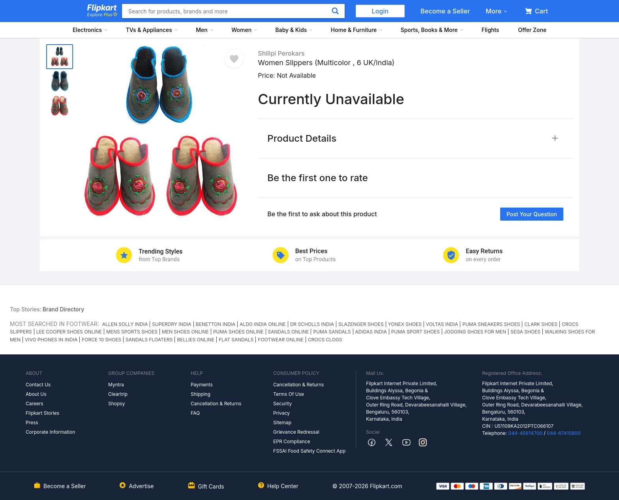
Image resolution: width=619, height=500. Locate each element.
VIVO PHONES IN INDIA (51, 340)
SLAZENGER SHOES (361, 324)
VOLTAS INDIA (442, 324)
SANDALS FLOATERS (149, 340)
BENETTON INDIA (215, 324)
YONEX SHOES (405, 324)
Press (32, 422)
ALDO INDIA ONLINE (263, 324)
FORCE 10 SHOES (101, 340)
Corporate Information (50, 432)
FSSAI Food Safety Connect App (309, 451)
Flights (490, 29)
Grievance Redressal (296, 432)
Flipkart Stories (42, 413)
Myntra (116, 385)
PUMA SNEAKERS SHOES (491, 324)
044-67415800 (564, 433)
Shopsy (116, 403)
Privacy (281, 413)
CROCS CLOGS (325, 340)
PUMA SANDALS (332, 332)
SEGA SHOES (525, 332)
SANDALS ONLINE (288, 332)
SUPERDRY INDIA (171, 324)
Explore (102, 14)
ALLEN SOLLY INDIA (125, 324)
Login (380, 11)
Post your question (531, 214)
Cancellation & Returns (216, 403)
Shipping (200, 394)
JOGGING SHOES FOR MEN (475, 332)
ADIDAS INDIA (371, 332)
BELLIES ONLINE (195, 340)
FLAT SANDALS (236, 340)
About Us (36, 394)
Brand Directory (63, 309)
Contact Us (38, 385)
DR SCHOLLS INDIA (312, 324)
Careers (34, 403)
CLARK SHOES (540, 324)
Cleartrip (118, 394)
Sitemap (282, 422)
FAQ (195, 413)
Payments (202, 385)
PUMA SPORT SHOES (415, 332)
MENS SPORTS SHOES (132, 332)
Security (282, 403)
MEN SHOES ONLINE (185, 332)
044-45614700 (525, 433)
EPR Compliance (291, 441)
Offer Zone (532, 29)
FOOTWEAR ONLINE (281, 340)
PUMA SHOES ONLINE (238, 332)
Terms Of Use (288, 394)
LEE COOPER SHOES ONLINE (69, 332)
